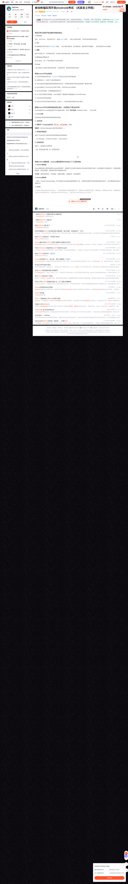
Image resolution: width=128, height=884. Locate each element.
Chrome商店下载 (74, 332)
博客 (12, 2)
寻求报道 (66, 328)
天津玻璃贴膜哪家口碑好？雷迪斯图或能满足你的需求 (18, 87)
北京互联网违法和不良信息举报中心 (102, 330)
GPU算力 (36, 1)
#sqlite (49, 15)
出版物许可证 (101, 332)
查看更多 (19, 61)
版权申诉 (95, 332)
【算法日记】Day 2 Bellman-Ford (18, 69)
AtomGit (27, 2)
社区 (20, 2)
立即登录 (76, 17)
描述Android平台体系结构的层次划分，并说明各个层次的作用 (19, 143)
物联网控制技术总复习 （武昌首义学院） (20, 122)
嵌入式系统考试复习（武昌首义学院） (21, 125)
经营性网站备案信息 (88, 330)
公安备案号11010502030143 (52, 330)
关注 (47, 209)
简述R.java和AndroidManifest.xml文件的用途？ (20, 156)
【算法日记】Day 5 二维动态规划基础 (18, 83)
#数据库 (54, 15)
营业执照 (107, 332)
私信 (25, 22)
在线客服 (94, 328)
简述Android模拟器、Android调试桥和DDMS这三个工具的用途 (20, 150)
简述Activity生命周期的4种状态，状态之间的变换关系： (20, 169)
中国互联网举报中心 (64, 332)
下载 (16, 2)
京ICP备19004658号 (64, 330)
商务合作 (60, 328)
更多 (43, 2)
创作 (121, 2)
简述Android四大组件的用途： (17, 166)
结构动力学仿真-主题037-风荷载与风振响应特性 (18, 78)
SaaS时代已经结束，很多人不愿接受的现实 (18, 73)
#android (43, 15)
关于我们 (48, 328)
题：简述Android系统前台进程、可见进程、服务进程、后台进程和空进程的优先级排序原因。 (20, 163)
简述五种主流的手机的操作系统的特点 (17, 137)
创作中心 (112, 2)
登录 (89, 2)
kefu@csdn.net (85, 328)
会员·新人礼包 (99, 2)
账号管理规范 (81, 332)
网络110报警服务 (55, 332)
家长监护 (48, 332)
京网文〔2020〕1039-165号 (76, 330)
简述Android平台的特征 (13, 140)
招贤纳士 (54, 328)
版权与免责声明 (89, 332)
